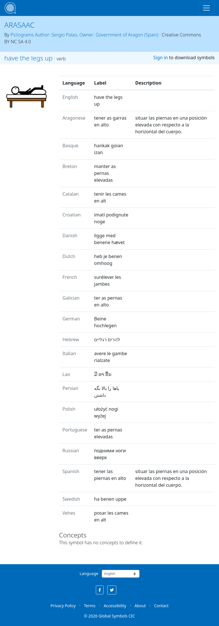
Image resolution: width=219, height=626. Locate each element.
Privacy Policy (63, 605)
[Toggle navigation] (206, 8)
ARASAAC (19, 25)
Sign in (160, 57)
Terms (89, 605)
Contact (161, 605)
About (140, 605)
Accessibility (115, 605)
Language (89, 573)
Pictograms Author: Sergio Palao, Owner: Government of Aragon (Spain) (84, 35)
